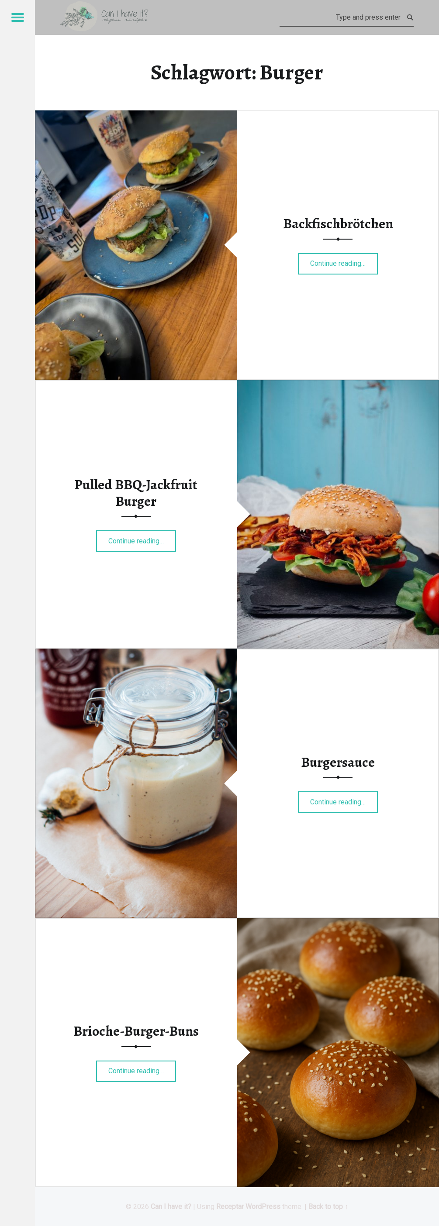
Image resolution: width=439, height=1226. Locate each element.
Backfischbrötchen (338, 223)
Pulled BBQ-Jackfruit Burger (135, 493)
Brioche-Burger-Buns (136, 1031)
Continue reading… (344, 261)
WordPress (262, 1206)
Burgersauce (338, 762)
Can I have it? (171, 1206)
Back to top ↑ (328, 1206)
